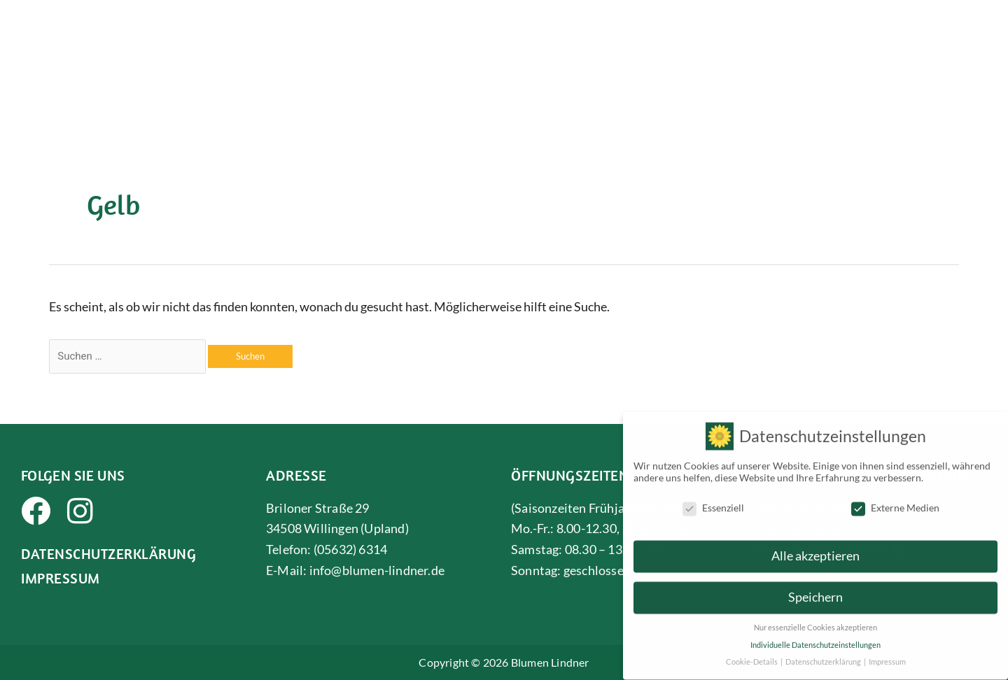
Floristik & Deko (585, 48)
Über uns (489, 48)
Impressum (60, 578)
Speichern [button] (815, 590)
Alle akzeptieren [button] (815, 548)
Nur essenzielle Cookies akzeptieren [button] (815, 620)
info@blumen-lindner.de (376, 570)
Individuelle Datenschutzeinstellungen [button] (815, 638)
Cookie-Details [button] (752, 655)
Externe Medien (895, 501)
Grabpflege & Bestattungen (895, 48)
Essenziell (713, 501)
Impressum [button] (887, 655)
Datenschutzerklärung (108, 553)
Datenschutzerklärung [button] (823, 655)
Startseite (415, 48)
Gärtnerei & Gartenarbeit (726, 48)
